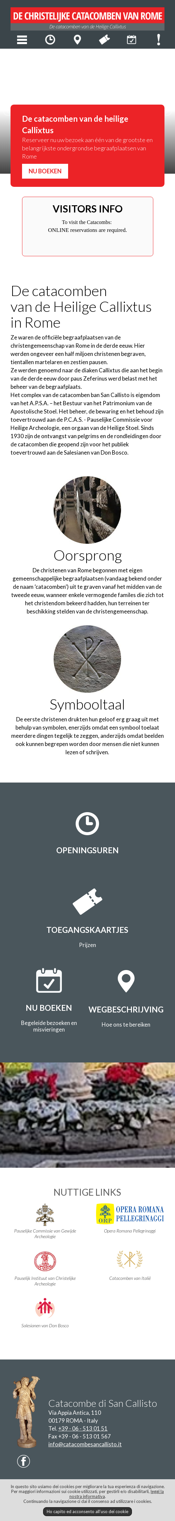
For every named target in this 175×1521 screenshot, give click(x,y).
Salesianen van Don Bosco (45, 1313)
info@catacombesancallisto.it (85, 1444)
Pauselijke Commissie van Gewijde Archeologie (45, 1221)
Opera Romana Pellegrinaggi (129, 1218)
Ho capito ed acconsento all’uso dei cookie (87, 1511)
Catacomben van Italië (129, 1266)
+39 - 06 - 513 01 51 (83, 1428)
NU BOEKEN (45, 171)
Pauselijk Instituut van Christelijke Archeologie (45, 1268)
